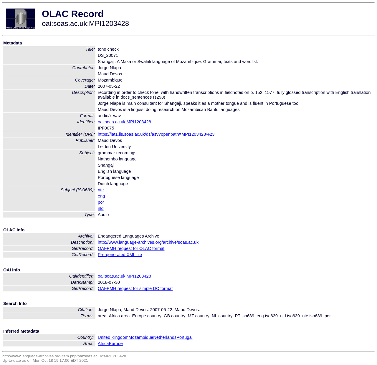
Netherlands (164, 337)
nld (101, 208)
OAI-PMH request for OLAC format (131, 248)
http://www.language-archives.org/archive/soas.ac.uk (148, 242)
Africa (103, 343)
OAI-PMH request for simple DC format (135, 288)
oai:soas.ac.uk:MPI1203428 (124, 122)
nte (101, 190)
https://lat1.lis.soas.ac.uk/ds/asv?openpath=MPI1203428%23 (156, 134)
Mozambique (140, 337)
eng (101, 196)
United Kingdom (113, 337)
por (101, 202)
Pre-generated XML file (120, 254)
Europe (116, 343)
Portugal (184, 337)
